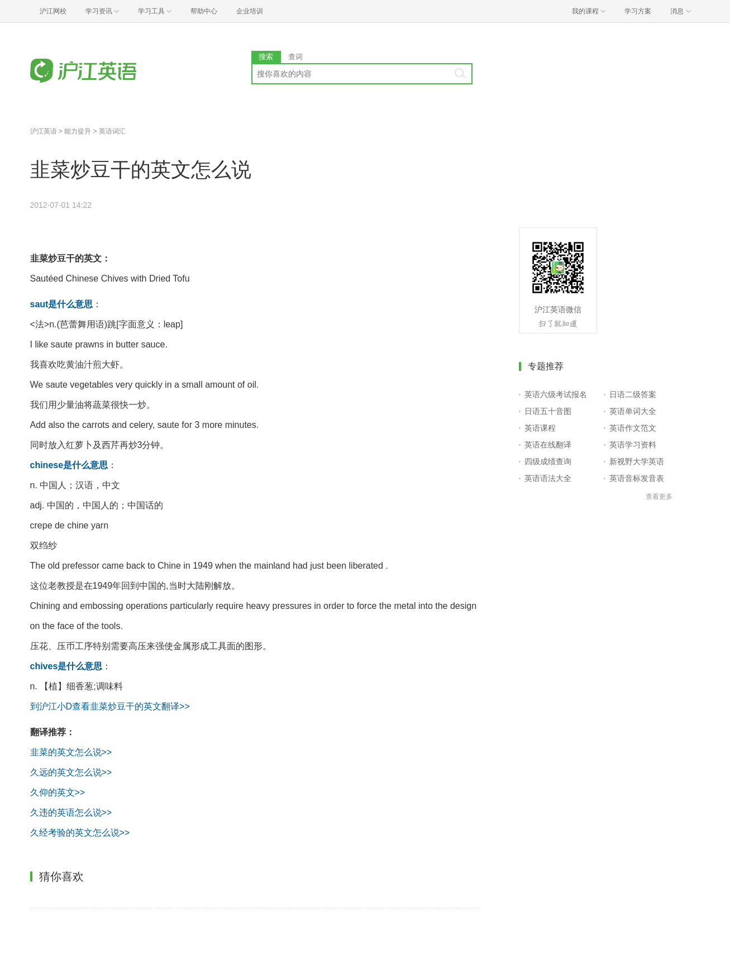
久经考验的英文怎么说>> (80, 832)
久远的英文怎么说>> (71, 772)
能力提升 (77, 131)
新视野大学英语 (636, 461)
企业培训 (249, 11)
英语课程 (540, 427)
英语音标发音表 (636, 478)
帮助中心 (203, 11)
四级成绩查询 (547, 461)
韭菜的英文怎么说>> (71, 752)
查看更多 (659, 497)
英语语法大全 (547, 478)
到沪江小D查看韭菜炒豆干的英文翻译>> (110, 706)
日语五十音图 (547, 411)
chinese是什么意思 (69, 465)
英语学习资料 (632, 444)
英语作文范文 (632, 427)
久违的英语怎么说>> (71, 812)
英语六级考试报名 (555, 394)
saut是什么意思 (61, 304)
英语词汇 (112, 131)
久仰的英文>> (57, 792)
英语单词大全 (632, 411)
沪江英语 (43, 131)
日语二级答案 (632, 394)
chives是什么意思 (66, 666)
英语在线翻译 (547, 444)
